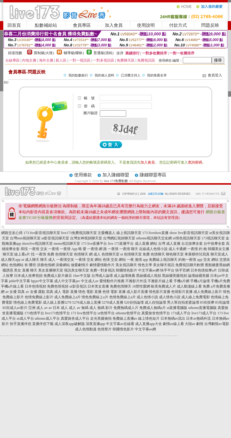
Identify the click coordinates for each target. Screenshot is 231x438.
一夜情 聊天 (128, 249)
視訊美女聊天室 (76, 270)
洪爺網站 (63, 265)
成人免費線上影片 (207, 292)
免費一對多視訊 (102, 270)
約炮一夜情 (187, 260)
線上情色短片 (149, 318)
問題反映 (210, 25)
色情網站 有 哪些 (22, 265)
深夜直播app (95, 324)
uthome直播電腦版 (202, 308)
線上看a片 (22, 254)
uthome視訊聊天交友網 (154, 238)
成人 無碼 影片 (101, 308)
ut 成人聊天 (30, 260)
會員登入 (215, 75)
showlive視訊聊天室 (37, 243)
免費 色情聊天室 (60, 254)
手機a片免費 (220, 281)
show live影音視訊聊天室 (188, 233)
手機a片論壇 (200, 281)
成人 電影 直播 (65, 292)
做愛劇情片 (80, 265)
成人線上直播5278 (57, 302)
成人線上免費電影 (195, 297)
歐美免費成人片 (163, 286)
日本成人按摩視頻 (28, 276)
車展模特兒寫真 (197, 254)
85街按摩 (207, 302)
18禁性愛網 (141, 286)
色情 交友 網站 (114, 260)
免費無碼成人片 (125, 308)
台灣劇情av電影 (216, 324)
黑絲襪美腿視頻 (174, 276)
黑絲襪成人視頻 (148, 276)
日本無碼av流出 (172, 318)
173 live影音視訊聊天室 (42, 233)
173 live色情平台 (84, 313)
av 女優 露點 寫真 (39, 292)
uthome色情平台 (128, 313)
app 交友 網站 (207, 260)
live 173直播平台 (121, 243)
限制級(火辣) (44, 53)
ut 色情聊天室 (131, 254)
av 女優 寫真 (15, 292)
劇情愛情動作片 (102, 265)
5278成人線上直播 (86, 302)
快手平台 (167, 270)
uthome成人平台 (47, 318)
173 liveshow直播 (155, 233)
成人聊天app (10, 260)
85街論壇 (222, 302)
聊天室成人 (219, 254)
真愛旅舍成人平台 (75, 318)
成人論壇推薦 (124, 276)
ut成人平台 (25, 318)
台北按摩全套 (192, 243)
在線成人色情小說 (153, 249)
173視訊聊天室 (213, 238)
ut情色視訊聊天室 (186, 238)
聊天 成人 (47, 260)
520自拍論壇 (134, 302)
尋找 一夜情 (30, 249)
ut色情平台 (106, 313)
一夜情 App (69, 249)
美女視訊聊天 (126, 265)
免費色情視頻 (57, 286)
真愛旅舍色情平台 (155, 313)
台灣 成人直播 (169, 243)
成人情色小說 (169, 297)
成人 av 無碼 (78, 308)
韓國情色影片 (126, 270)
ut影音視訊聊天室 (55, 238)
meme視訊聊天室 (67, 243)
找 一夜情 (38, 254)
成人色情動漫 (85, 329)
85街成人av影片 (15, 308)
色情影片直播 (182, 292)
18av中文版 (81, 276)
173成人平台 (181, 313)
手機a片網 (181, 281)
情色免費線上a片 (95, 297)
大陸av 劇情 (194, 324)
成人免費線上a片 (67, 297)
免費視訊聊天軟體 (189, 265)
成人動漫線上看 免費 (193, 286)
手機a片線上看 (12, 286)
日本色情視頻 (35, 286)
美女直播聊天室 (50, 270)
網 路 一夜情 (108, 249)
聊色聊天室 (175, 254)
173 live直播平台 (94, 243)
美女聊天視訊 (163, 265)
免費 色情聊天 (154, 254)
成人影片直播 (137, 292)
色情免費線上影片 (39, 297)
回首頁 (14, 25)
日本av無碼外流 (198, 318)
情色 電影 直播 (90, 292)
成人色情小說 (147, 297)
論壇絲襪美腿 (198, 276)
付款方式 (178, 25)
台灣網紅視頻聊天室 (119, 238)
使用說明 (146, 25)
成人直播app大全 (148, 324)
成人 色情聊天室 (106, 254)
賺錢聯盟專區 (153, 174)
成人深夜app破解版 (69, 324)
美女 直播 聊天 (25, 270)
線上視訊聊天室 (128, 233)
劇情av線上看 (173, 324)
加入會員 (114, 25)
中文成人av (90, 281)
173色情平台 (34, 313)
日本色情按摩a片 (204, 270)
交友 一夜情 (49, 249)
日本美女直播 (98, 286)
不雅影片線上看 (160, 281)
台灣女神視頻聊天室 (86, 238)
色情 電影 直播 (114, 292)
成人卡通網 (177, 249)
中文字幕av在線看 (120, 324)
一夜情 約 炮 (197, 249)
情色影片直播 (159, 292)
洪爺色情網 (46, 265)
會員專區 (82, 25)
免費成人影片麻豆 (57, 276)
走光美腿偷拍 (101, 318)
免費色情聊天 (120, 286)
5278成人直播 (112, 302)
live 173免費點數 (116, 181)
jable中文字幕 (19, 281)
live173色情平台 (57, 313)
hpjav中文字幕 (42, 281)
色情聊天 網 (83, 254)
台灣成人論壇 (102, 276)
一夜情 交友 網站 (88, 260)
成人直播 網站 (146, 243)
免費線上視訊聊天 (163, 260)
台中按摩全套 (214, 243)
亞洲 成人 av (38, 308)
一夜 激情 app (137, 260)
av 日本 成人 (58, 308)
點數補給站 (46, 25)
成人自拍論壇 (155, 302)
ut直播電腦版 (177, 308)
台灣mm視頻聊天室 (25, 238)
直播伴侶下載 (43, 324)
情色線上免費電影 (27, 302)
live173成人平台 (203, 313)
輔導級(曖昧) (74, 53)
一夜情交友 (65, 260)
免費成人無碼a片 (152, 308)
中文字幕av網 (148, 270)
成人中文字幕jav (67, 281)
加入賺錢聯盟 (115, 174)
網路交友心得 (12, 233)
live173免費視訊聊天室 (79, 233)
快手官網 (182, 270)
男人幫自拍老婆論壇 (183, 302)
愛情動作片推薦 (111, 281)
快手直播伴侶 (20, 324)
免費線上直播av (125, 318)
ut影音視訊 (77, 286)
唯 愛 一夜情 (88, 249)
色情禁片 (104, 329)
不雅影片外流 (136, 281)
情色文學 (145, 265)
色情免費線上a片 (122, 297)
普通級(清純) (103, 53)
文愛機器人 (107, 233)
